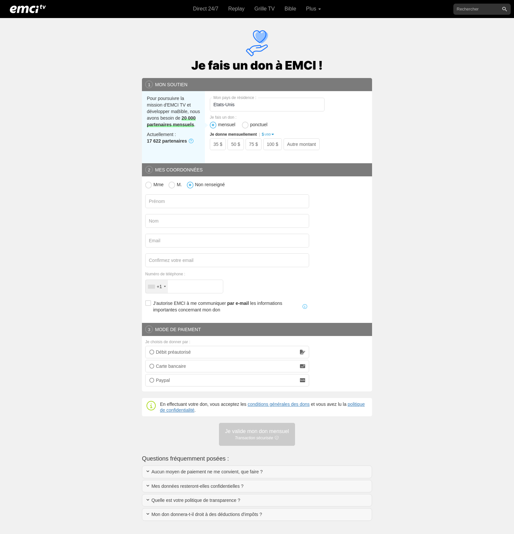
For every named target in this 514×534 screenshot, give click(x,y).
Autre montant (301, 144)
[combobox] (157, 286)
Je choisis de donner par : (167, 342)
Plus (313, 8)
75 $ (253, 144)
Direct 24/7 (205, 8)
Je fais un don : (223, 117)
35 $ (217, 144)
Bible (290, 8)
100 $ (272, 144)
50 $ (235, 144)
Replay (236, 8)
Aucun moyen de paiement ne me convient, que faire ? (204, 471)
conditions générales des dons (278, 404)
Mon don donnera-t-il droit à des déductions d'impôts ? (204, 514)
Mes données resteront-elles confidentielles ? (195, 486)
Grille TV (264, 8)
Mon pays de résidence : (234, 97)
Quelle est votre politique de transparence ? (193, 500)
